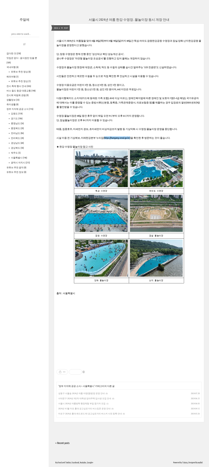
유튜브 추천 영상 (20, 71)
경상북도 (17, 148)
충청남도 (17, 123)
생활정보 (13, 100)
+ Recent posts (62, 443)
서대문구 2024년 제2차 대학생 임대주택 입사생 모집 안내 (84, 398)
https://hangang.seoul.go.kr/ (117, 137)
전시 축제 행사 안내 (19, 86)
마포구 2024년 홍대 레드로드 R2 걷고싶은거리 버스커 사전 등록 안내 (90, 413)
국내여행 (12, 67)
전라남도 (17, 133)
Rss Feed (58, 462)
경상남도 (17, 143)
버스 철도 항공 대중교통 (21, 90)
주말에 (24, 19)
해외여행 (12, 76)
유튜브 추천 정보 (16, 172)
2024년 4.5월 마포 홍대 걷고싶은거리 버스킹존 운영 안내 (84, 408)
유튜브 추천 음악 (16, 167)
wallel (200, 462)
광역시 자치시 (20, 162)
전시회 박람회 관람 (18, 95)
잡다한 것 (14, 53)
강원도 (16, 113)
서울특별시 (18, 157)
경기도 (16, 118)
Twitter (68, 462)
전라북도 (17, 138)
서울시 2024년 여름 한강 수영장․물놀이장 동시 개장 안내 (129, 19)
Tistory (185, 462)
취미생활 (12, 104)
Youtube (83, 462)
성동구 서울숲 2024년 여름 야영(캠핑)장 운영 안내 (81, 393)
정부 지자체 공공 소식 (20, 109)
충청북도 (17, 128)
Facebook (75, 462)
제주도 (15, 152)
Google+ (90, 462)
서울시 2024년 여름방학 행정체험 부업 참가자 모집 (81, 403)
